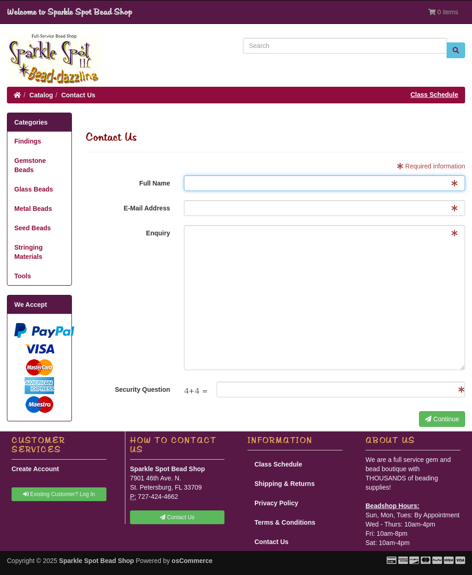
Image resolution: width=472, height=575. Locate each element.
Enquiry (158, 233)
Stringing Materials (28, 252)
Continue (442, 419)
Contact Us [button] (177, 517)
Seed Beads (32, 228)
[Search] (345, 46)
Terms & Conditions (284, 522)
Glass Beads (33, 189)
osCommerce (191, 560)
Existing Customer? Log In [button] (59, 494)
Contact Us (78, 95)
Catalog (41, 95)
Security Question (142, 389)
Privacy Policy (276, 503)
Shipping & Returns (284, 483)
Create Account (35, 469)
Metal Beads (33, 208)
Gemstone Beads (30, 165)
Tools (22, 276)
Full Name (154, 183)
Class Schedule (435, 94)
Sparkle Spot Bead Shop (96, 560)
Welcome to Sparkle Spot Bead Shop (69, 12)
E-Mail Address (147, 208)
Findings (27, 141)
